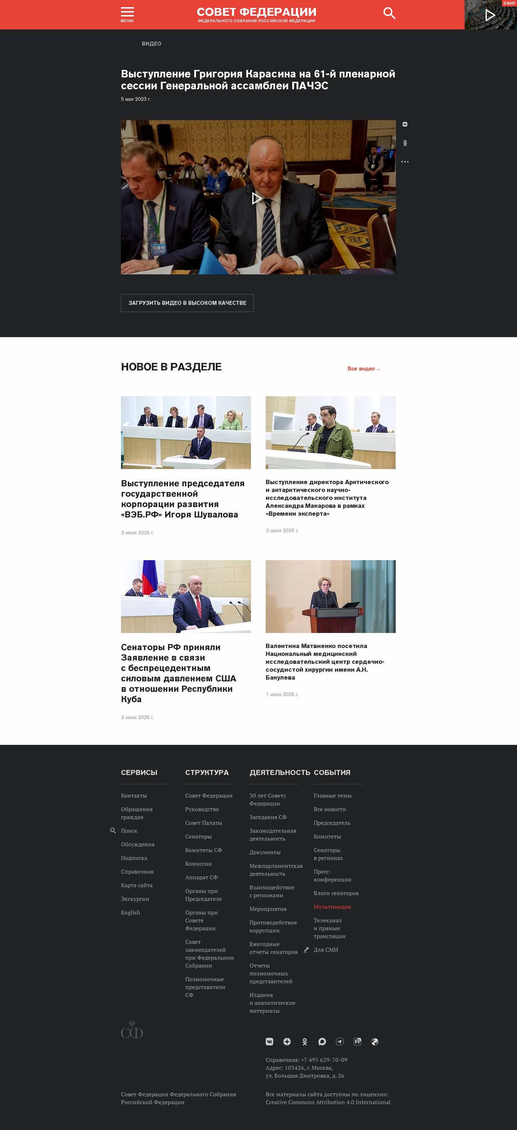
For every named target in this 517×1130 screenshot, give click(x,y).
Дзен (287, 1041)
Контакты (134, 795)
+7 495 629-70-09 (324, 1059)
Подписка (134, 857)
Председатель (332, 822)
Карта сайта (137, 885)
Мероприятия (268, 908)
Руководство (202, 809)
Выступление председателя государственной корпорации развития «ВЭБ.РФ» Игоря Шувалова (183, 499)
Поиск (129, 830)
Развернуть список (405, 161)
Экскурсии (135, 898)
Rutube (357, 1041)
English (130, 912)
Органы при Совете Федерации (201, 920)
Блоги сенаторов (336, 893)
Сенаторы (198, 836)
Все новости (330, 809)
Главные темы (333, 795)
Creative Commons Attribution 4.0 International (328, 1102)
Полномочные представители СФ (205, 986)
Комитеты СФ (203, 850)
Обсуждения (137, 844)
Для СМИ (326, 949)
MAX (322, 1041)
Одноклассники (405, 143)
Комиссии (198, 863)
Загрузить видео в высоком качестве (187, 303)
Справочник (137, 871)
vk (269, 1041)
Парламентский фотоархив (374, 1041)
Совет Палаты (203, 822)
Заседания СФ (268, 817)
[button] (127, 14)
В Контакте (405, 124)
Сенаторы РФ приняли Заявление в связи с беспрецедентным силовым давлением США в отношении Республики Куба (178, 673)
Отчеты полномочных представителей (271, 973)
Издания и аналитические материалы (272, 1002)
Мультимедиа (332, 906)
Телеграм (340, 1041)
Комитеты (327, 836)
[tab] (405, 149)
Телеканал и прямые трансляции (330, 928)
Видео (152, 44)
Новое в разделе (171, 366)
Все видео (361, 368)
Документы (265, 852)
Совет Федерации (209, 795)
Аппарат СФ (201, 877)
